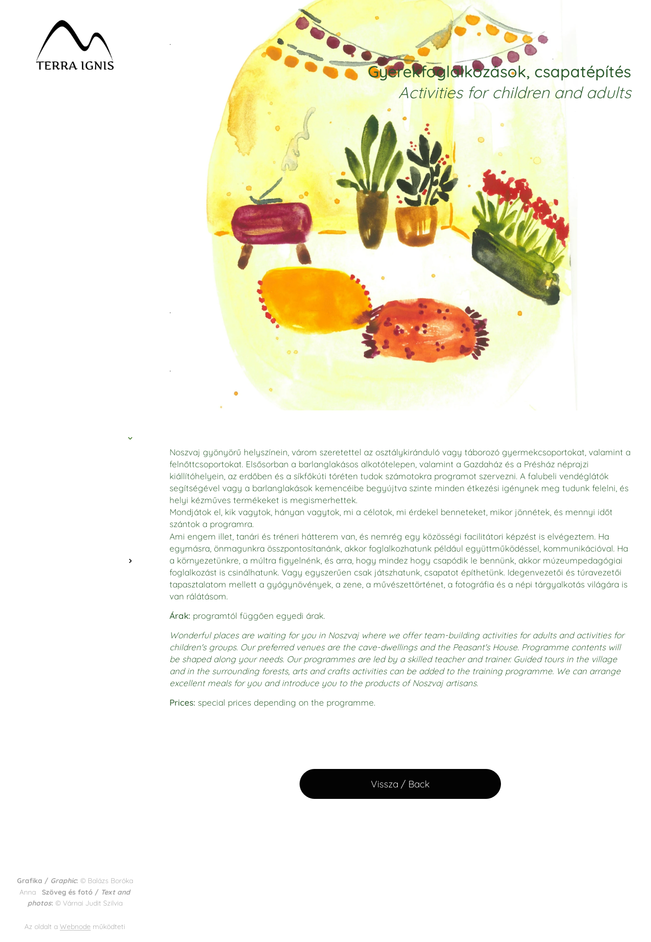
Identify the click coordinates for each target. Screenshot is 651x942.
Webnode (75, 926)
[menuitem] (75, 390)
